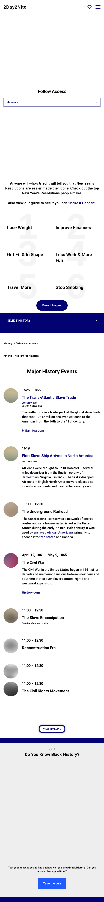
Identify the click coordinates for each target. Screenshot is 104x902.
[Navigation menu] (98, 7)
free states (47, 537)
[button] (89, 7)
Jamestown (30, 477)
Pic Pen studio (40, 623)
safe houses (47, 523)
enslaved (40, 532)
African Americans (60, 532)
